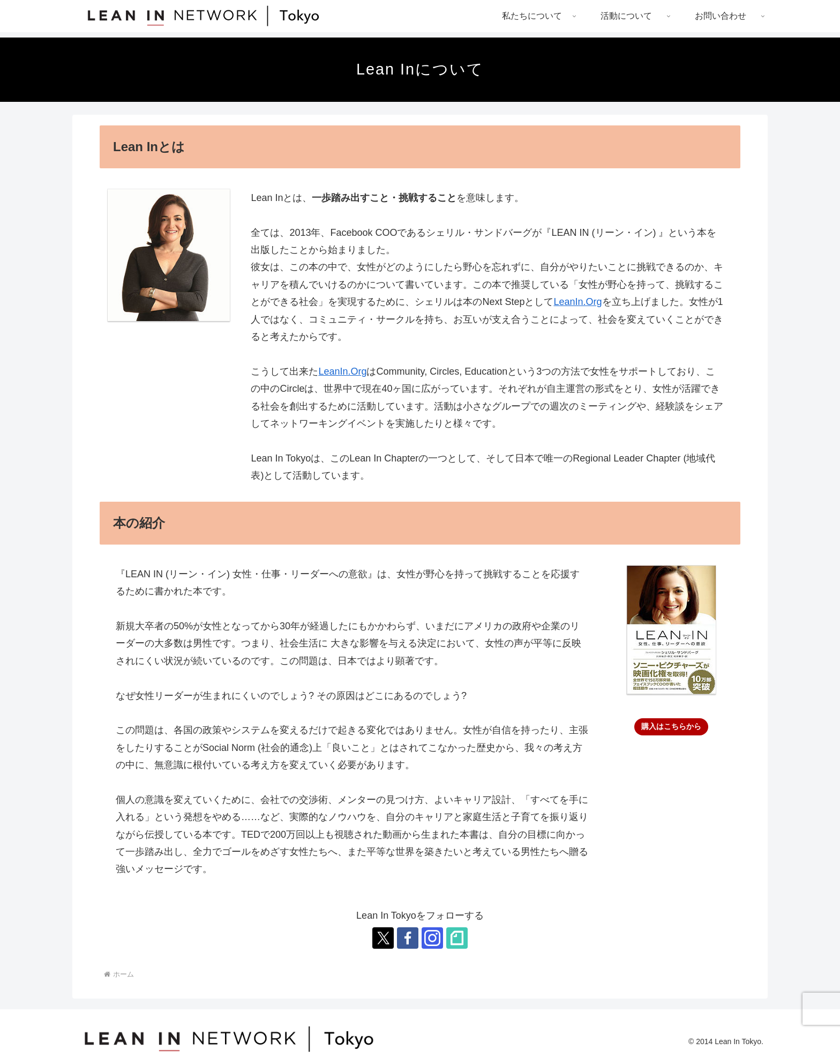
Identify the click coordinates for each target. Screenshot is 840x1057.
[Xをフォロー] (383, 938)
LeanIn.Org (577, 301)
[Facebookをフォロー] (407, 938)
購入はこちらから (671, 726)
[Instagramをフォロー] (432, 938)
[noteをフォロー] (457, 938)
